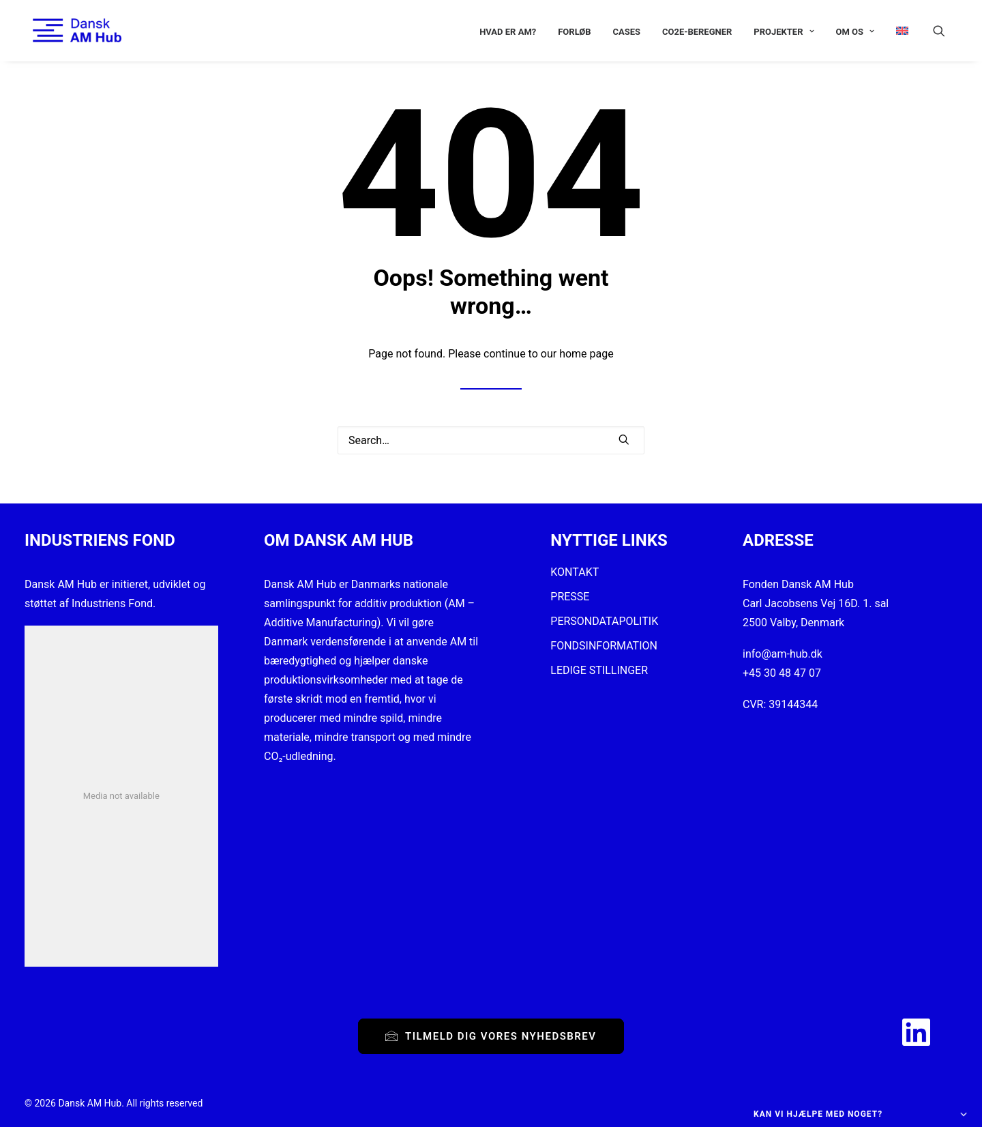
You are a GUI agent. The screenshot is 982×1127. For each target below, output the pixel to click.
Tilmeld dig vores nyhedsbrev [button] (490, 1036)
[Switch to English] (897, 30)
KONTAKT (574, 572)
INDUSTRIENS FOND (100, 540)
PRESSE (569, 596)
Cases (627, 32)
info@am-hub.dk (782, 653)
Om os (854, 32)
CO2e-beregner (697, 32)
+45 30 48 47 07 (782, 673)
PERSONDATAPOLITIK (604, 621)
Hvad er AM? (507, 32)
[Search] (491, 440)
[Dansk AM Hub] (69, 30)
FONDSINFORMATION (603, 645)
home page (586, 353)
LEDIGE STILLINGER (599, 670)
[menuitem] (508, 31)
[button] (945, 30)
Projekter (784, 32)
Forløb (574, 32)
